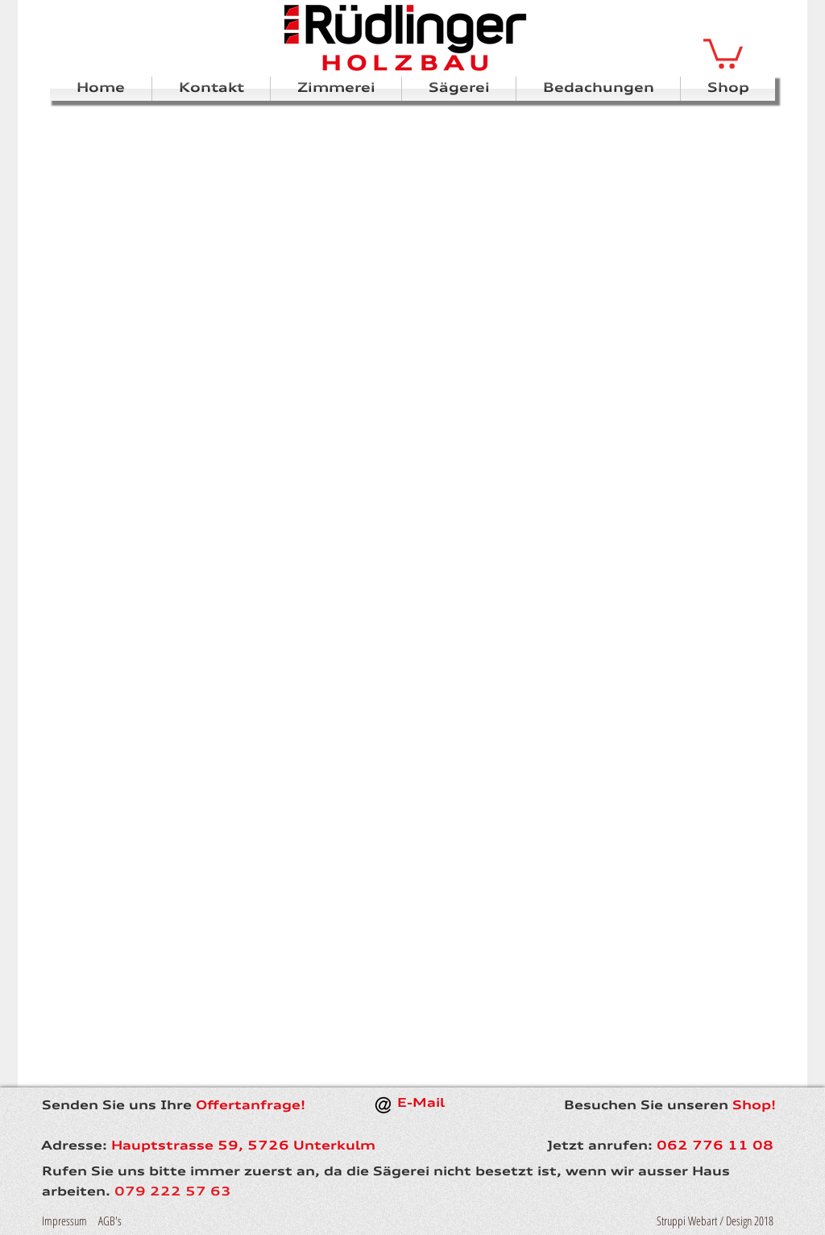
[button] (723, 52)
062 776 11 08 (715, 1147)
